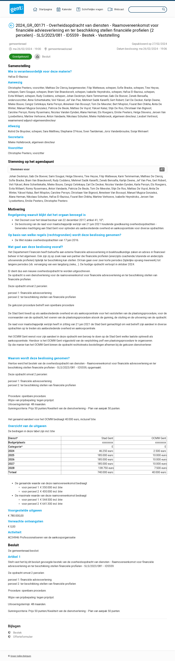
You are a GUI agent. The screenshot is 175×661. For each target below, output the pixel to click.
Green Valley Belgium (20, 656)
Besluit (46, 56)
